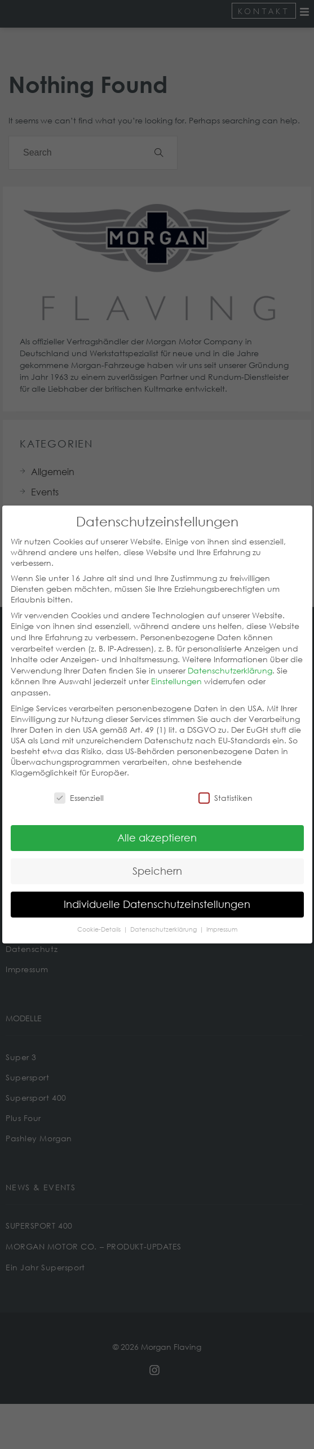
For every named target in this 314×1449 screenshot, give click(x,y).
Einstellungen (176, 670)
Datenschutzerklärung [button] (164, 918)
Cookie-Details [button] (99, 918)
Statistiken (225, 787)
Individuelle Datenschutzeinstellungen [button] (157, 893)
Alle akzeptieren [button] (157, 827)
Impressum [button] (221, 918)
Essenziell (79, 787)
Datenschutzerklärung (230, 659)
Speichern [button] (157, 860)
